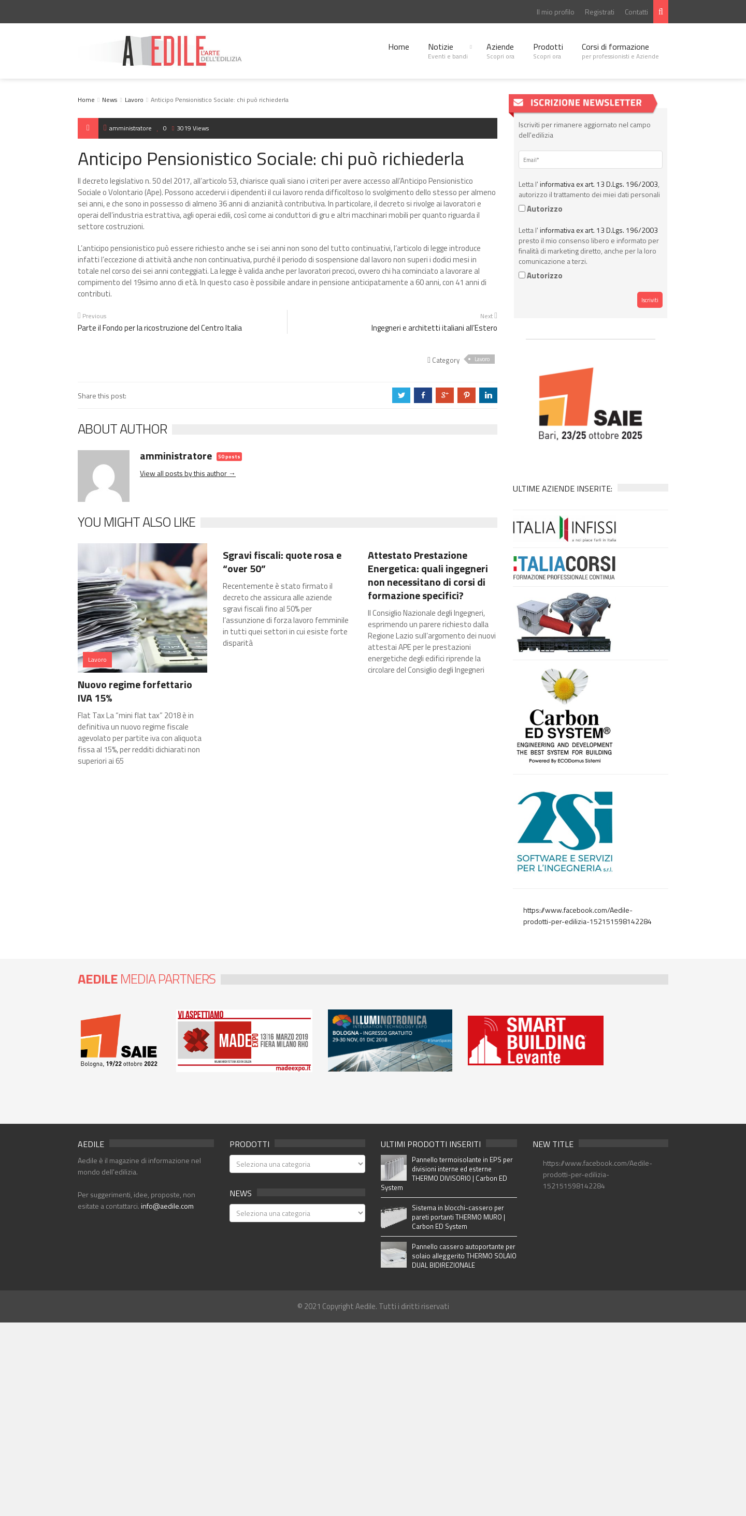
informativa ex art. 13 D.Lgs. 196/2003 (599, 184)
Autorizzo (541, 209)
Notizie (448, 50)
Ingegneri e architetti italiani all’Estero (434, 328)
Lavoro (134, 100)
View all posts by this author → (188, 473)
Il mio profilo (556, 11)
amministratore (128, 128)
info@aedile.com (167, 1205)
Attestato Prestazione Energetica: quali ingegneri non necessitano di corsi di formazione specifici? (428, 575)
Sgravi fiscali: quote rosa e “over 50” (282, 561)
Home (398, 46)
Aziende (500, 50)
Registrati (599, 11)
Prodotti (548, 50)
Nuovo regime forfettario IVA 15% (135, 691)
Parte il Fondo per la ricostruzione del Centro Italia (160, 328)
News (109, 100)
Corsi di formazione (620, 50)
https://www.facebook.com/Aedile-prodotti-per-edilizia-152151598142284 (587, 915)
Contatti (636, 11)
